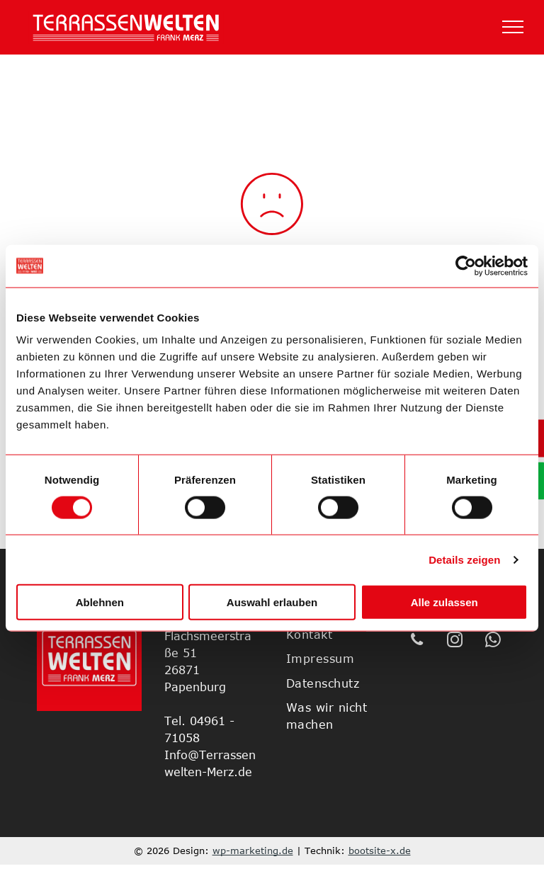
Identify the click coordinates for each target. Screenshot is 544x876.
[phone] (417, 641)
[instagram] (455, 641)
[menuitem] (338, 634)
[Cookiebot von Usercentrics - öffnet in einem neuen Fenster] (466, 265)
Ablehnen (100, 602)
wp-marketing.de (252, 850)
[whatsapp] (493, 641)
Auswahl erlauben (272, 602)
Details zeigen (464, 559)
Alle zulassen (444, 602)
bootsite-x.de (379, 850)
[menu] (512, 26)
